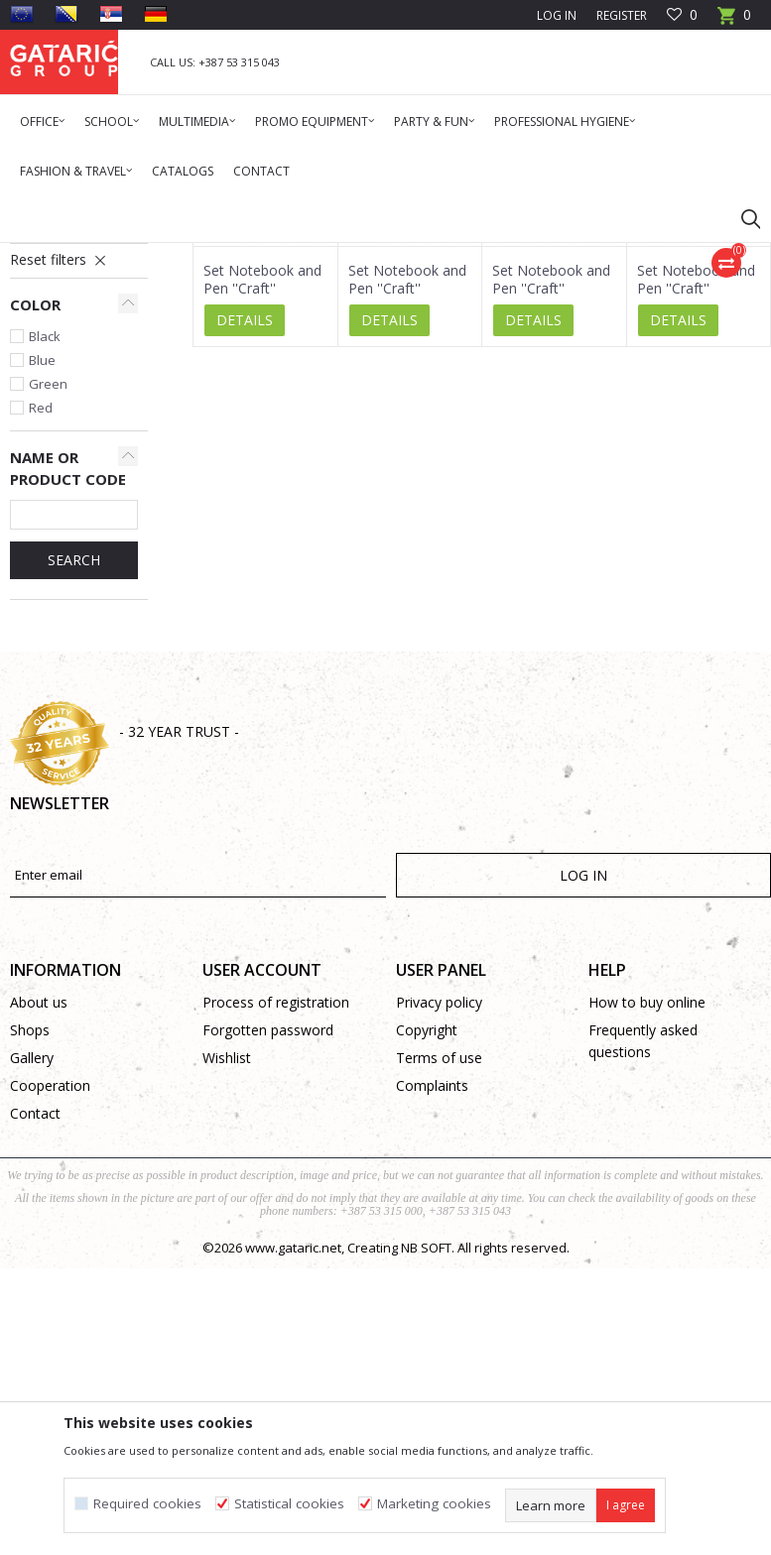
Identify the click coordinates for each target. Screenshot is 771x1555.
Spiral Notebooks (66, 446)
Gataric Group (50, 255)
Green (48, 627)
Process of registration (275, 1245)
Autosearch (538, 326)
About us (38, 1245)
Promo (188, 255)
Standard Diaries (63, 401)
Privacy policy (439, 1245)
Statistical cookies (289, 1503)
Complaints (432, 1328)
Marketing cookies (434, 1503)
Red (41, 650)
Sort (614, 326)
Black (45, 579)
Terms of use (439, 1300)
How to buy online (647, 1245)
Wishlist (226, 1300)
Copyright (426, 1272)
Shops (30, 1272)
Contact (35, 1356)
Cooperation (50, 1328)
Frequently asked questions (643, 1283)
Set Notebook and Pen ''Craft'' (262, 522)
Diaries (241, 255)
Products (129, 255)
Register (621, 15)
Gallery (32, 1300)
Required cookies (147, 1503)
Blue (42, 603)
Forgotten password (267, 1272)
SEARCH (74, 802)
